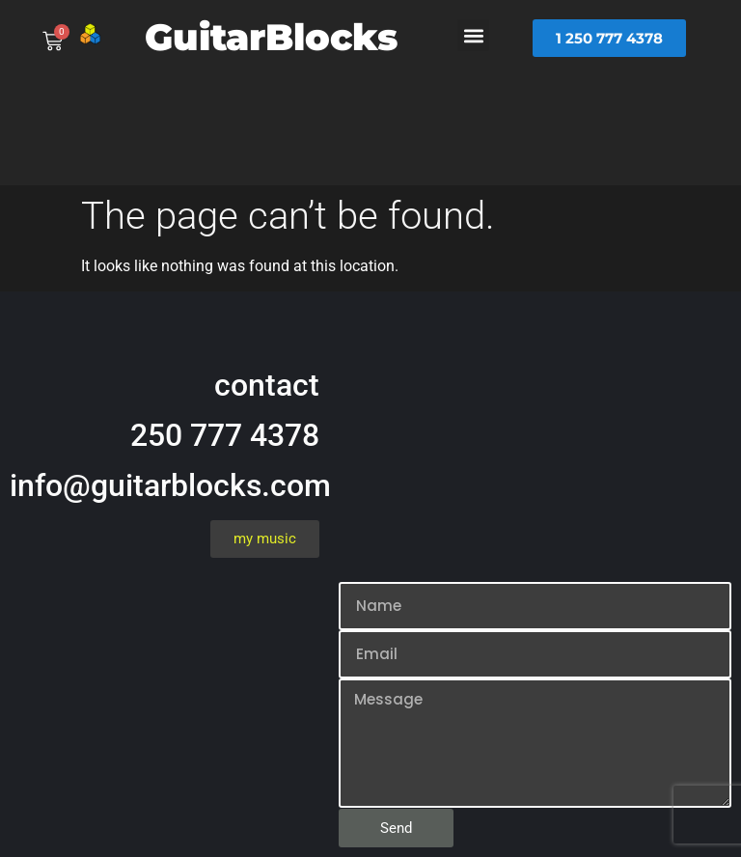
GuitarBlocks (271, 37)
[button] (473, 35)
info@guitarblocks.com (170, 485)
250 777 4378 (224, 435)
